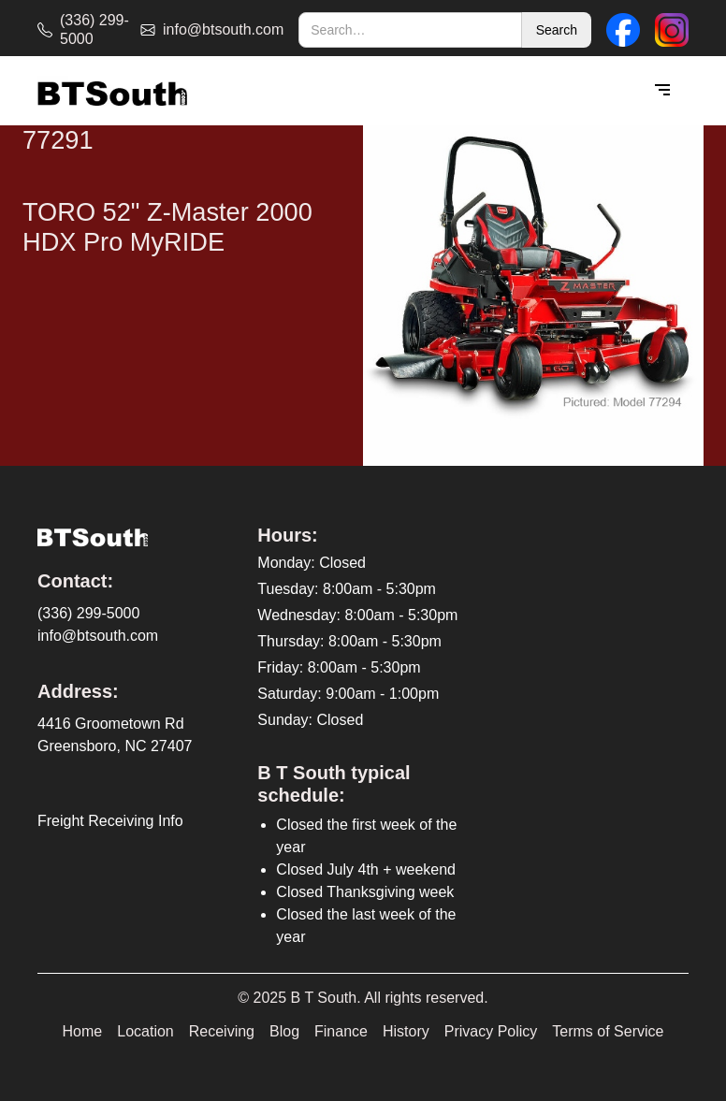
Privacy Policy (491, 1031)
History (406, 1031)
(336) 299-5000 (88, 613)
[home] (112, 91)
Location (145, 1031)
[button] (662, 91)
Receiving (221, 1031)
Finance (341, 1031)
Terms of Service (607, 1031)
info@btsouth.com (97, 636)
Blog (284, 1031)
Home (83, 1031)
